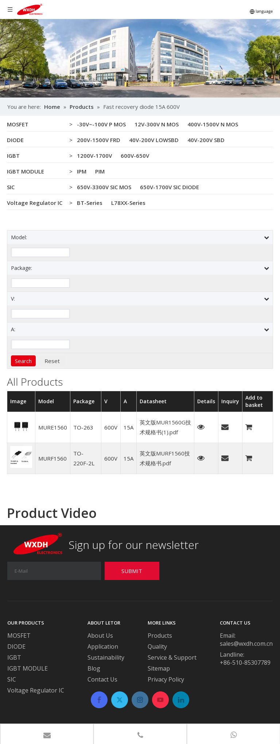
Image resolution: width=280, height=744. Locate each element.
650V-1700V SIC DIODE (169, 187)
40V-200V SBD (206, 140)
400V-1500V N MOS (212, 124)
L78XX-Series (128, 202)
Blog (94, 668)
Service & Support (172, 657)
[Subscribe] (132, 571)
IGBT (13, 155)
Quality (157, 646)
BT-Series (89, 202)
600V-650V (135, 155)
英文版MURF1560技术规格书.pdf (165, 458)
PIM (100, 171)
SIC (11, 187)
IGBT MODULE (25, 171)
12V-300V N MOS (157, 124)
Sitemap (159, 668)
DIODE (15, 140)
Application (103, 646)
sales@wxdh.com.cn (246, 644)
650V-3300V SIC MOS (104, 187)
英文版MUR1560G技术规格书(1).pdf (165, 427)
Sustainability (106, 657)
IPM (81, 171)
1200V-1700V (94, 155)
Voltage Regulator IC (34, 202)
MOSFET (17, 124)
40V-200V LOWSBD (154, 140)
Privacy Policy (166, 679)
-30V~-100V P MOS (101, 124)
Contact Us (102, 679)
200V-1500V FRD (98, 140)
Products (160, 636)
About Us (100, 636)
